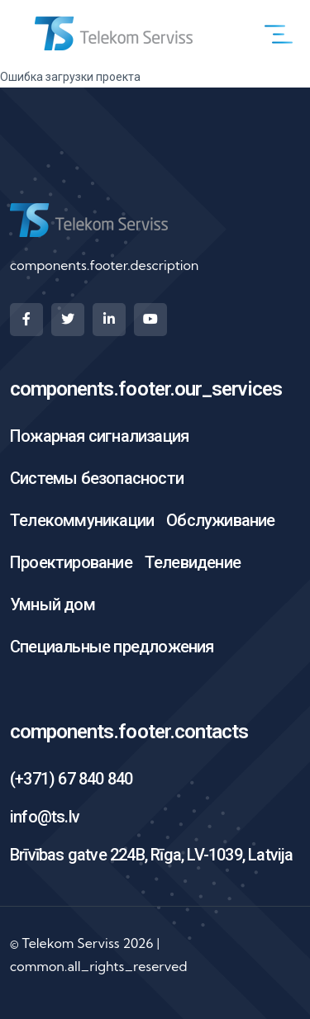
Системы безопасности (97, 478)
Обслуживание (220, 520)
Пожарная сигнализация (99, 436)
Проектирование (71, 562)
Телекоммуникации (82, 520)
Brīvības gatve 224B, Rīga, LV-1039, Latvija (151, 855)
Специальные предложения (112, 646)
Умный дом (52, 604)
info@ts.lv (44, 817)
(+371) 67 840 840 (71, 779)
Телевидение (193, 562)
